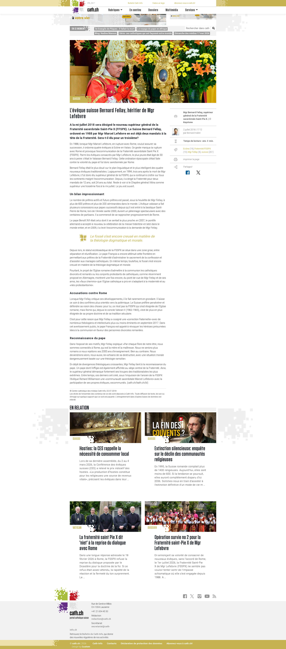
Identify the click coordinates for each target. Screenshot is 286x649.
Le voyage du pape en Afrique (152, 28)
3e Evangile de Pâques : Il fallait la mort (114, 28)
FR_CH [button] (90, 3)
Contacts (111, 643)
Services (190, 10)
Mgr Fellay (193, 152)
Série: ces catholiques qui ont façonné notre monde (145, 33)
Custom (86, 646)
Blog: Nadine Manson (105, 33)
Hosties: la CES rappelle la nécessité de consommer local (104, 451)
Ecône (186, 148)
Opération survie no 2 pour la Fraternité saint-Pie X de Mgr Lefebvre (178, 543)
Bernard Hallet (193, 133)
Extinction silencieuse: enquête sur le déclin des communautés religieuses (180, 454)
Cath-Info (97, 643)
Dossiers (153, 10)
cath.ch (76, 643)
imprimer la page (191, 159)
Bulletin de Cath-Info (92, 634)
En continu (135, 10)
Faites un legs (159, 3)
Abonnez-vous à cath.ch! (184, 3)
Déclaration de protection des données (141, 643)
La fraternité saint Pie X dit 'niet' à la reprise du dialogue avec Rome (103, 543)
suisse (205, 152)
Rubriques (114, 10)
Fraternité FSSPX (202, 148)
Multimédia (172, 10)
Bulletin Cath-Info (135, 3)
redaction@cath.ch (101, 619)
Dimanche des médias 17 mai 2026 (192, 33)
